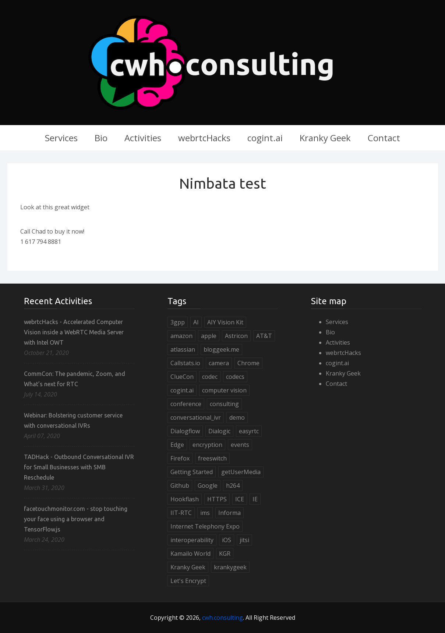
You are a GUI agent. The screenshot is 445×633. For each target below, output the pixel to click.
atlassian (182, 349)
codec (210, 377)
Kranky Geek (325, 138)
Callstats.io (185, 363)
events (240, 445)
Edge (177, 445)
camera (219, 363)
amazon (181, 336)
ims (205, 513)
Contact (384, 138)
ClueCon (182, 377)
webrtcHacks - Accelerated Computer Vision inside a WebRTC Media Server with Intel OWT (74, 332)
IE (255, 499)
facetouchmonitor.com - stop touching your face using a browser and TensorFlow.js (75, 519)
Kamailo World (190, 554)
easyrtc (249, 431)
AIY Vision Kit (225, 322)
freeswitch (212, 458)
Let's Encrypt (188, 581)
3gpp (177, 322)
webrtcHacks (204, 138)
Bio (101, 138)
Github (179, 485)
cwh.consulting (222, 618)
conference (185, 404)
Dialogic (219, 431)
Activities (142, 138)
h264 (233, 485)
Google (208, 485)
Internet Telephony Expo (205, 526)
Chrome (248, 363)
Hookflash (184, 499)
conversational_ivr (195, 417)
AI (196, 322)
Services (61, 138)
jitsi (244, 540)
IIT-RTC (181, 513)
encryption (207, 445)
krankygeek (230, 567)
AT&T (264, 336)
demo (237, 417)
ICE (239, 499)
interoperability (191, 540)
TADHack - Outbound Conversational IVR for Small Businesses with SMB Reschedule (79, 467)
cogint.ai (265, 138)
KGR (224, 554)
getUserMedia (241, 472)
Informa (229, 513)
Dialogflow (185, 431)
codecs (235, 377)
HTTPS (217, 499)
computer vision (224, 390)
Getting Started (191, 472)
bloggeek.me (221, 349)
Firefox (180, 458)
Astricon (236, 336)
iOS (226, 540)
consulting (224, 404)
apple (208, 336)
